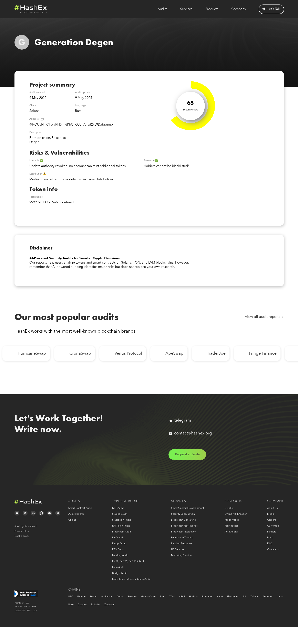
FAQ (269, 543)
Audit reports (76, 514)
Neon (220, 597)
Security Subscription (183, 514)
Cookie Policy (21, 536)
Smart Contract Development (187, 508)
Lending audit (120, 555)
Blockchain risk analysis (184, 526)
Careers (271, 520)
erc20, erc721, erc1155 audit (128, 561)
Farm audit (118, 567)
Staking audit (119, 514)
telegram (180, 421)
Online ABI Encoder (236, 514)
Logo (30, 9)
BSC (70, 597)
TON (172, 597)
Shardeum (232, 597)
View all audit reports (262, 317)
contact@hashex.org (190, 433)
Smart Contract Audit (80, 508)
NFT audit (118, 508)
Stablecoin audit (121, 520)
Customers (273, 526)
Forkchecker (231, 526)
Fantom (81, 597)
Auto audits (231, 532)
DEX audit (118, 549)
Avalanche (107, 597)
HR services (177, 549)
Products (211, 9)
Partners (271, 532)
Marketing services (181, 555)
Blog (270, 538)
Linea (279, 597)
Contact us (273, 549)
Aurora (120, 597)
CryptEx (229, 508)
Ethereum (207, 597)
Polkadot (95, 605)
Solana (93, 597)
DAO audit (118, 538)
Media (270, 514)
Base (71, 605)
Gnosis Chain (148, 597)
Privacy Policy (21, 531)
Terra (162, 597)
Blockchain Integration (183, 532)
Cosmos (82, 605)
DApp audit (119, 543)
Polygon (132, 597)
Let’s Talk (271, 9)
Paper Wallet (232, 520)
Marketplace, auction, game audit (131, 579)
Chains (72, 520)
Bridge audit (119, 573)
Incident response (181, 543)
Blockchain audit (121, 532)
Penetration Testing (182, 538)
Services (186, 9)
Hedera (193, 597)
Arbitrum (268, 597)
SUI (244, 597)
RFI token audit (121, 526)
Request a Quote (187, 454)
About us (272, 508)
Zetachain (109, 605)
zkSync (254, 597)
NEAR (182, 597)
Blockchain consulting (183, 520)
